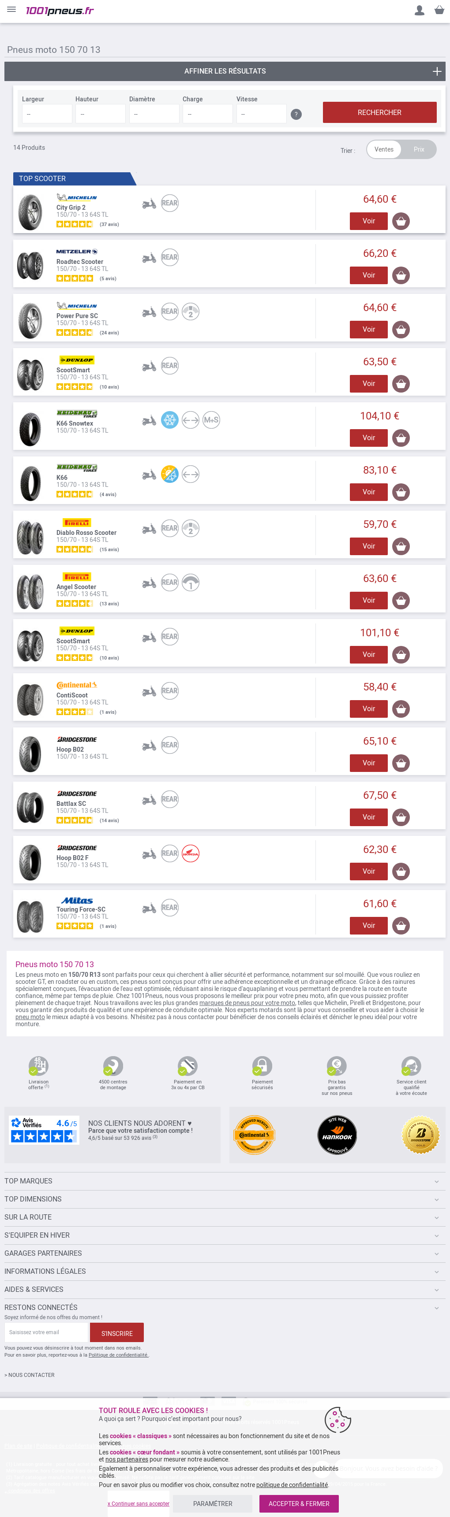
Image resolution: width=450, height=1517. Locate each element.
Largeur (33, 99)
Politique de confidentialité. (119, 1355)
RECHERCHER (379, 112)
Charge (193, 99)
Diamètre (142, 99)
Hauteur (86, 99)
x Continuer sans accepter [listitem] (138, 1504)
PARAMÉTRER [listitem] (212, 1503)
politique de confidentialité (292, 1484)
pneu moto (30, 1016)
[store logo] (60, 11)
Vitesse (247, 99)
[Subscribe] (117, 1332)
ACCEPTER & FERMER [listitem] (299, 1503)
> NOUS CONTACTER (29, 1375)
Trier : (348, 150)
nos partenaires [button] (126, 1459)
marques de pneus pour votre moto (247, 1002)
